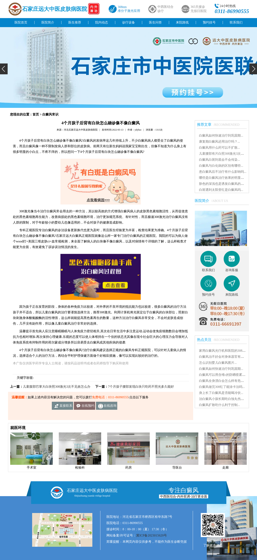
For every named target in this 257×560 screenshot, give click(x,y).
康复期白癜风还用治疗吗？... (219, 141)
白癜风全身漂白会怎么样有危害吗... (224, 380)
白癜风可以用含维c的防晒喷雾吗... (223, 374)
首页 (36, 114)
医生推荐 (74, 22)
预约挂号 (209, 22)
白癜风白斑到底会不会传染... (219, 159)
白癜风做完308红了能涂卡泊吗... (222, 386)
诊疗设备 (128, 22)
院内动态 (101, 22)
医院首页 (20, 22)
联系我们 (236, 22)
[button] (4, 68)
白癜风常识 (50, 114)
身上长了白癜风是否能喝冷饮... (221, 392)
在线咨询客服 (110, 407)
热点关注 (220, 340)
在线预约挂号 (88, 407)
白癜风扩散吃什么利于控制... (219, 405)
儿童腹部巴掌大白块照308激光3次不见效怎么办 (56, 386)
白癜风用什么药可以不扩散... (219, 147)
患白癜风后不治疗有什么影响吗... (222, 171)
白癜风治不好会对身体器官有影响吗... (226, 356)
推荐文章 (220, 125)
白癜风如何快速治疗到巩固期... (221, 135)
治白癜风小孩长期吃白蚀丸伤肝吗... (224, 399)
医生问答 (155, 22)
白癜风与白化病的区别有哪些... (221, 165)
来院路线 (182, 22)
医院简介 (47, 22)
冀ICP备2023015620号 (151, 535)
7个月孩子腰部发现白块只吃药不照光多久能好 (141, 386)
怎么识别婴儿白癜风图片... (218, 362)
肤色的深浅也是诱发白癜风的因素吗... (226, 183)
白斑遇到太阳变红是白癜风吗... (221, 189)
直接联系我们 (65, 407)
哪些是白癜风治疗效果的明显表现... (224, 177)
